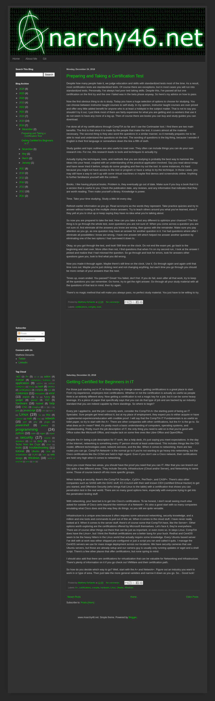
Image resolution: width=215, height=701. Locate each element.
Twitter (22, 358)
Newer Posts (74, 597)
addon (47, 376)
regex (42, 433)
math (29, 418)
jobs (44, 411)
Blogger (133, 617)
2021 (22, 111)
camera (51, 386)
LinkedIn (23, 362)
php (35, 422)
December (28, 129)
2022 (22, 107)
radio (33, 433)
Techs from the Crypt (28, 444)
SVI (49, 441)
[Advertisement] (132, 342)
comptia (92, 307)
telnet (48, 444)
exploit (26, 397)
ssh (31, 441)
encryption (40, 393)
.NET (18, 376)
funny (47, 397)
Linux (113, 587)
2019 (22, 120)
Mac (48, 414)
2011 (22, 196)
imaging (36, 407)
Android (20, 380)
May (24, 153)
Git (44, 58)
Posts (22, 333)
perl (25, 422)
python (20, 433)
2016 (22, 173)
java (18, 410)
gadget (19, 400)
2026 (22, 89)
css (49, 390)
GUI (47, 400)
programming (27, 429)
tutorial (20, 451)
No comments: (113, 302)
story (39, 441)
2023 (22, 102)
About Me (31, 58)
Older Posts (192, 597)
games (34, 400)
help (52, 403)
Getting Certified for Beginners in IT (100, 381)
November (28, 149)
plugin (47, 422)
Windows (129, 587)
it (51, 407)
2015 (22, 177)
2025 (22, 93)
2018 (22, 125)
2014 (22, 182)
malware (19, 419)
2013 (22, 186)
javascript (29, 410)
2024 (22, 98)
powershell (22, 425)
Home (16, 58)
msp (39, 419)
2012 (22, 191)
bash (40, 386)
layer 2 (52, 411)
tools (99, 307)
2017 (22, 168)
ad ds (36, 377)
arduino (39, 383)
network (50, 418)
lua (40, 415)
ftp (37, 397)
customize (22, 393)
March (25, 158)
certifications (81, 307)
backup (32, 387)
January (26, 162)
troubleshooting (38, 447)
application (22, 383)
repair (52, 433)
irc (45, 407)
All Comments (26, 339)
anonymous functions (40, 380)
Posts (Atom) (87, 602)
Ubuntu (120, 587)
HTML (25, 407)
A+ (76, 587)
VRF (44, 455)
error (52, 393)
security (26, 437)
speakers (20, 441)
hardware (105, 587)
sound (47, 438)
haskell (39, 403)
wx (34, 461)
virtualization (21, 454)
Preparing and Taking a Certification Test (104, 75)
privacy (44, 425)
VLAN (35, 454)
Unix (48, 451)
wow (27, 461)
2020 (22, 116)
